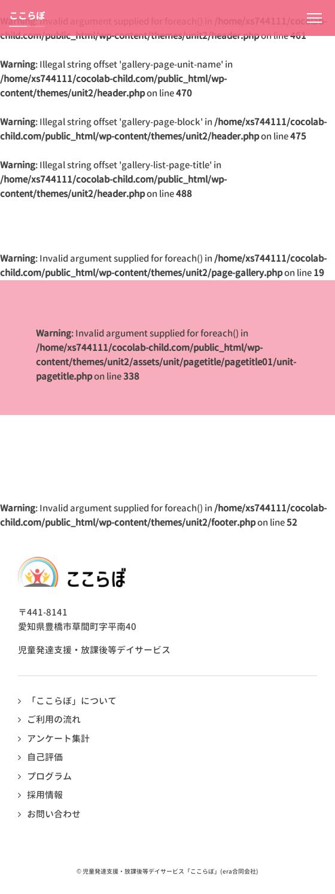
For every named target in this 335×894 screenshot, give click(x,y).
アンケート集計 (58, 738)
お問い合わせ (54, 814)
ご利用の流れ (54, 719)
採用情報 (45, 795)
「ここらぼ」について (72, 701)
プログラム (49, 776)
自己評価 (45, 757)
